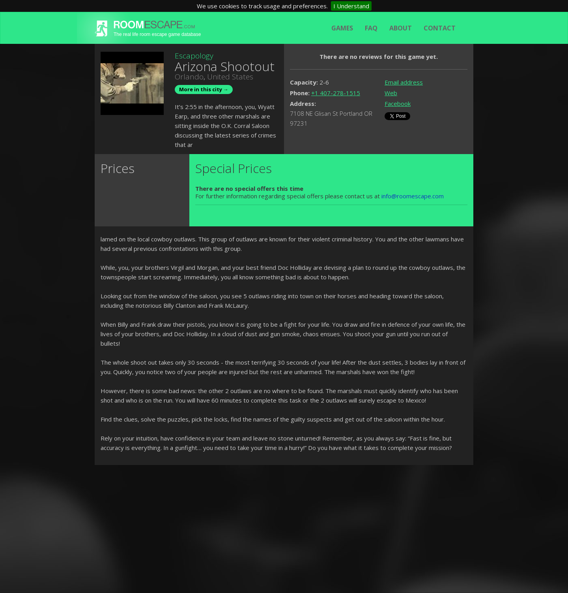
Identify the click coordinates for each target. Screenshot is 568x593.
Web (391, 93)
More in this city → (203, 89)
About (400, 28)
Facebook (398, 103)
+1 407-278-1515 (335, 93)
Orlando (189, 77)
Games (342, 28)
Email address (404, 82)
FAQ (371, 28)
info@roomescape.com (412, 196)
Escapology (194, 56)
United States (230, 77)
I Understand (351, 6)
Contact (440, 28)
